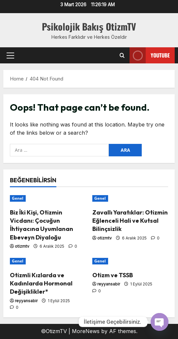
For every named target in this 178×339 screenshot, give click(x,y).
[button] (10, 55)
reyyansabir (26, 300)
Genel (18, 198)
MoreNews (86, 331)
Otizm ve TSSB (112, 275)
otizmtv (22, 246)
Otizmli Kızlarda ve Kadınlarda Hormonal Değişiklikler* (41, 283)
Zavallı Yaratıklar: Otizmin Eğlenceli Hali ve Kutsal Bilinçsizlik (130, 221)
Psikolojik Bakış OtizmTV (89, 26)
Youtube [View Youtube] (150, 55)
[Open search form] (122, 55)
